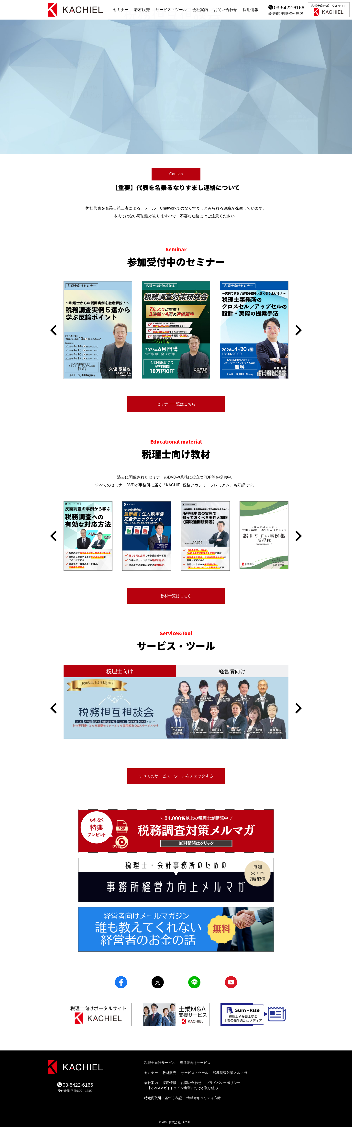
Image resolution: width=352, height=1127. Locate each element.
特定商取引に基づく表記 (163, 1098)
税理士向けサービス (159, 1063)
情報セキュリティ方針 (204, 1098)
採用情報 (250, 10)
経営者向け (232, 671)
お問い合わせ (225, 10)
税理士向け (119, 671)
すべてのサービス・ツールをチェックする (176, 776)
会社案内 (200, 10)
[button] (53, 330)
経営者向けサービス (195, 1063)
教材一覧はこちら (176, 596)
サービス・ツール (171, 10)
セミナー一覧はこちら (176, 404)
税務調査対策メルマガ (230, 1073)
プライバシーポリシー (223, 1083)
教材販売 (142, 10)
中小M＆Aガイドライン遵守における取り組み (183, 1088)
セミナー (121, 10)
